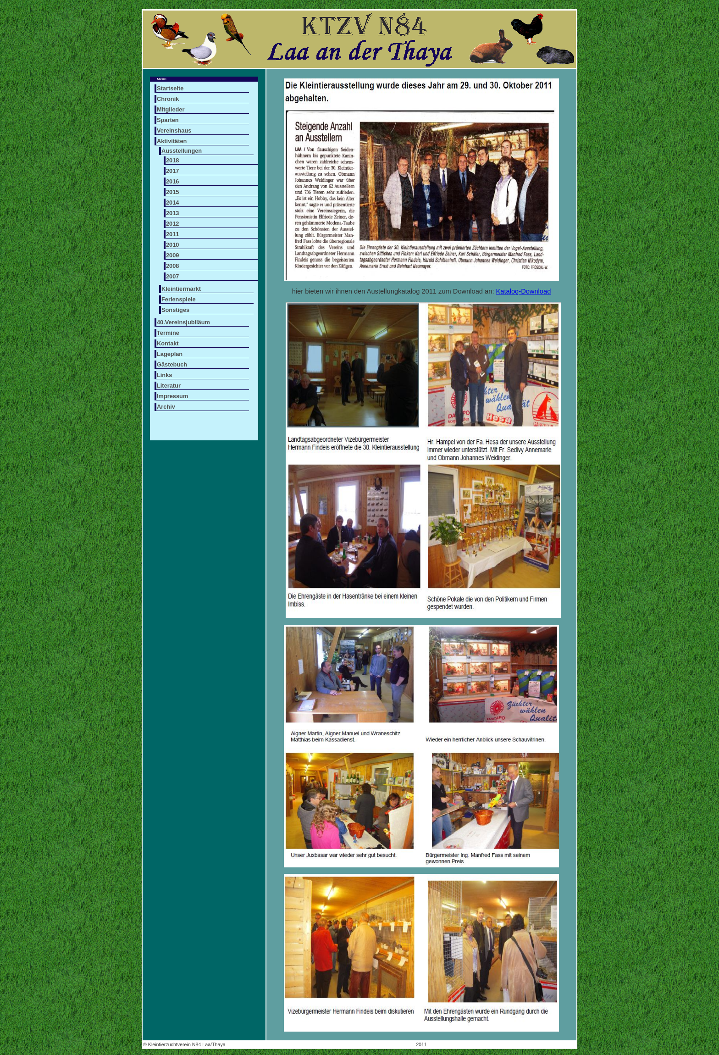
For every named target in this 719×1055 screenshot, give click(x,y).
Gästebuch (172, 364)
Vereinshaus (174, 130)
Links (164, 375)
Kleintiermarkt (181, 288)
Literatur (169, 385)
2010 (172, 244)
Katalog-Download (523, 291)
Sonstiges (175, 309)
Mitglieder (170, 109)
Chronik (168, 98)
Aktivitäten (172, 141)
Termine (168, 332)
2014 (172, 202)
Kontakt (168, 343)
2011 (172, 234)
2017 (172, 170)
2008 (172, 265)
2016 (172, 181)
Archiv (166, 406)
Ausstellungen (181, 150)
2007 (172, 276)
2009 (172, 255)
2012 (172, 223)
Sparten (168, 120)
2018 (172, 160)
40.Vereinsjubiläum (183, 322)
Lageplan (170, 353)
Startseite (170, 88)
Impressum (172, 396)
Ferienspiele (178, 299)
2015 (172, 192)
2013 (172, 213)
